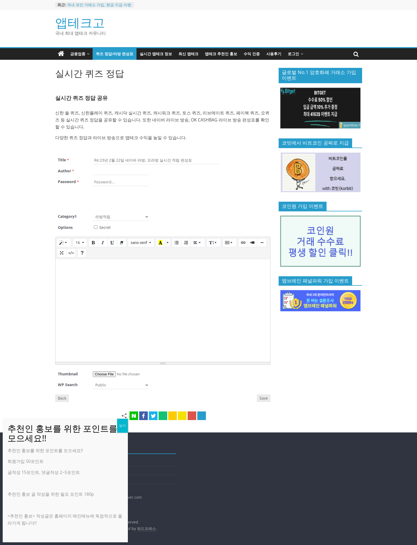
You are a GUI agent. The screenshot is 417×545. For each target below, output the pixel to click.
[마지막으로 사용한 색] (160, 242)
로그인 (293, 53)
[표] (229, 242)
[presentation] (134, 199)
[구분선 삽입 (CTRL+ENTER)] (262, 242)
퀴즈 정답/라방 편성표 (114, 53)
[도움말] (82, 253)
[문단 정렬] (198, 242)
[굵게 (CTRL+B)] (93, 242)
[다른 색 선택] (167, 242)
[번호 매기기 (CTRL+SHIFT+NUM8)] (186, 242)
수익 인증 (252, 53)
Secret (102, 227)
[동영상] (252, 242)
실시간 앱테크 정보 (156, 53)
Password (68, 181)
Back (62, 398)
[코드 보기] (71, 253)
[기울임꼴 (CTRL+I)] (103, 242)
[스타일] (64, 242)
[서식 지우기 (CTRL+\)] (122, 242)
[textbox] (162, 310)
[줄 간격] (213, 242)
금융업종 (77, 53)
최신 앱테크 (188, 53)
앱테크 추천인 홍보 (221, 53)
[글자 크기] (80, 242)
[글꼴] (141, 242)
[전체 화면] (61, 253)
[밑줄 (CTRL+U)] (112, 242)
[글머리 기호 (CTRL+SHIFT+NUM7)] (176, 242)
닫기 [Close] (122, 425)
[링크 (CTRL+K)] (243, 242)
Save (264, 398)
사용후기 (273, 53)
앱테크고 (80, 22)
